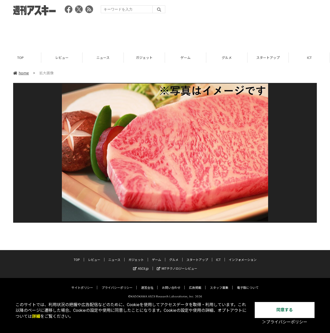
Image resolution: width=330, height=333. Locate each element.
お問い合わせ (171, 283)
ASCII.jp (141, 264)
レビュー (62, 57)
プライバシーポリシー (117, 283)
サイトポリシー (82, 283)
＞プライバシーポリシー (284, 322)
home (21, 72)
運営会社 (147, 283)
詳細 (36, 316)
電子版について (248, 283)
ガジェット (144, 57)
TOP (20, 57)
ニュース (103, 57)
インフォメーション (243, 255)
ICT (309, 57)
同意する (284, 309)
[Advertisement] (165, 32)
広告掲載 (195, 283)
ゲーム (185, 57)
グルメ (227, 57)
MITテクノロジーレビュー (177, 264)
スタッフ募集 (219, 283)
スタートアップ (268, 57)
